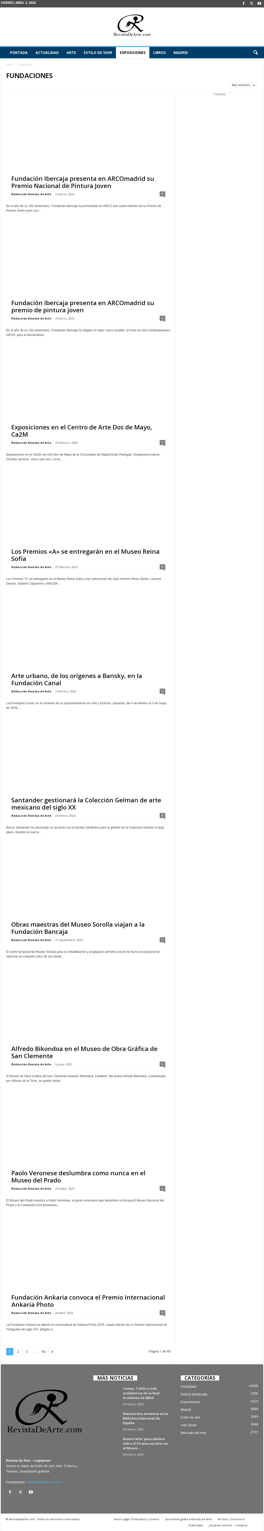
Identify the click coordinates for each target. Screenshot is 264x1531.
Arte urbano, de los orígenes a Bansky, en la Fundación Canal (76, 679)
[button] (255, 52)
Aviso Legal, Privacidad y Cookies (136, 1519)
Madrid (181, 52)
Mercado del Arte (193, 1433)
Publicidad (195, 1525)
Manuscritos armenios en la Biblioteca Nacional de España (145, 1418)
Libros (159, 52)
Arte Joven (189, 1425)
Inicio (9, 64)
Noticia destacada (194, 1394)
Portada (19, 52)
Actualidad (47, 52)
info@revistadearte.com (44, 1482)
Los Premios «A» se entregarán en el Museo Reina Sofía (85, 555)
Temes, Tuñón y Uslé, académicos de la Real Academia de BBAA (141, 1393)
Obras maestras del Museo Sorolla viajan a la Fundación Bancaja (78, 928)
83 (44, 1352)
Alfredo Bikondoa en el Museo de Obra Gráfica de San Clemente (84, 1052)
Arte (71, 52)
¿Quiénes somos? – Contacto (228, 1525)
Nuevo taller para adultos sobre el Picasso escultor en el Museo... (145, 1443)
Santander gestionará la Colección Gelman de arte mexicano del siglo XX (86, 803)
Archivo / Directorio (231, 1519)
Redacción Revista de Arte (31, 194)
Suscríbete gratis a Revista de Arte (188, 1519)
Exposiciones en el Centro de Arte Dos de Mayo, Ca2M (81, 430)
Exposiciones (132, 52)
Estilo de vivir (98, 52)
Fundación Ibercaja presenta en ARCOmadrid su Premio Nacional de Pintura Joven (82, 182)
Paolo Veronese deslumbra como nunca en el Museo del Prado (78, 1176)
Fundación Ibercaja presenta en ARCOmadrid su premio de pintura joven (82, 306)
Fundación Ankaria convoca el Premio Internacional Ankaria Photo (88, 1301)
